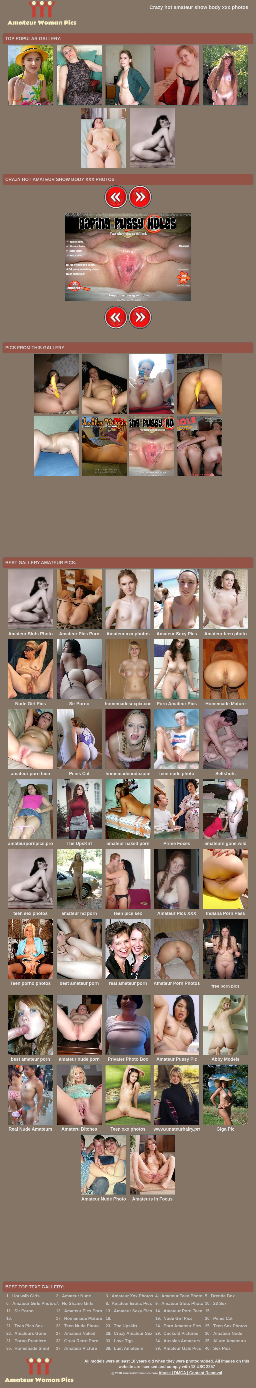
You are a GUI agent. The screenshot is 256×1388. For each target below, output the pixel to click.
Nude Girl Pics (178, 1318)
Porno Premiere (30, 1341)
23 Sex (220, 1303)
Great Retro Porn (81, 1341)
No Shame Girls (78, 1303)
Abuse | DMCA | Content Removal (190, 1373)
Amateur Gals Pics (182, 1348)
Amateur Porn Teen (183, 1311)
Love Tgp (123, 1341)
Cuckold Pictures (181, 1333)
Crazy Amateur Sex (133, 1333)
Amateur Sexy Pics (133, 1311)
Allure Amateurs (229, 1341)
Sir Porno (24, 1311)
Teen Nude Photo (81, 1326)
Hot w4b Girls (26, 1296)
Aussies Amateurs (182, 1341)
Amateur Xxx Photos (132, 1296)
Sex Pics (222, 1348)
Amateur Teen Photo (181, 1296)
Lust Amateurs (128, 1348)
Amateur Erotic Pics (132, 1303)
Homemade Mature (83, 1318)
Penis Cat (222, 1318)
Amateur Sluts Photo (182, 1303)
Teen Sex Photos (230, 1326)
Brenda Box (223, 1296)
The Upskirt (125, 1326)
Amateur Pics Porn (83, 1311)
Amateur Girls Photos (34, 1303)
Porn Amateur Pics (182, 1326)
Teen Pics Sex (28, 1326)
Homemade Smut (31, 1348)
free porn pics (226, 986)
